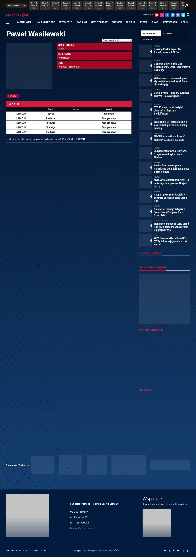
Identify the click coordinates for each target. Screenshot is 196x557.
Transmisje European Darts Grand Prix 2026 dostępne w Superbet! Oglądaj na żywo (171, 226)
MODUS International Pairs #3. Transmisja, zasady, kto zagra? (170, 138)
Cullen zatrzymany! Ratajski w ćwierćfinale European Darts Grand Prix (169, 212)
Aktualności (24, 22)
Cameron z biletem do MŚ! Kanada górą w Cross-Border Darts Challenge (172, 66)
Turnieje (117, 22)
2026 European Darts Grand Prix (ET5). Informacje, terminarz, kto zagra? (171, 241)
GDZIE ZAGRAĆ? (99, 22)
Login (184, 22)
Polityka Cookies (38, 550)
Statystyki (12, 96)
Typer (143, 22)
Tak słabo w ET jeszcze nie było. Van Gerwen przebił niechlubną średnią (170, 125)
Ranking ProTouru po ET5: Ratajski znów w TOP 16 (167, 50)
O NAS (154, 22)
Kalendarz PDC (46, 22)
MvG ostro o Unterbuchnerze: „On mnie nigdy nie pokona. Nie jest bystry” (172, 183)
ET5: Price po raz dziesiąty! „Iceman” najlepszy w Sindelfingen (168, 110)
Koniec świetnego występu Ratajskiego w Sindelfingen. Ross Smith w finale (171, 168)
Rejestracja (170, 22)
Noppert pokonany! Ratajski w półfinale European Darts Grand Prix (170, 197)
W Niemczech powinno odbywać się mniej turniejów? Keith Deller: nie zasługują (171, 81)
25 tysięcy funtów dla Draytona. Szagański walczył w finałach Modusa (170, 154)
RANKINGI (82, 22)
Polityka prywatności (17, 550)
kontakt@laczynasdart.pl (82, 528)
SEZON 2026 (65, 22)
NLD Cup (130, 22)
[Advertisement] (164, 415)
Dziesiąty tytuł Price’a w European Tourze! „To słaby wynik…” (172, 94)
